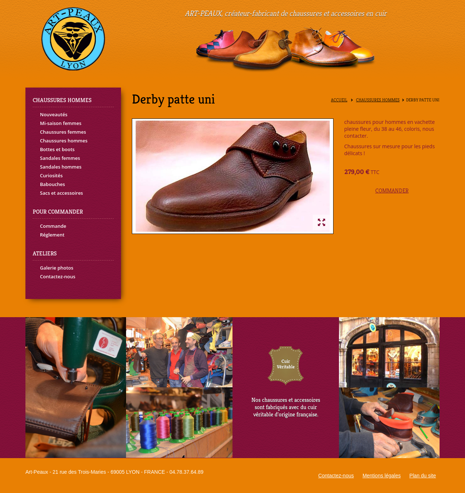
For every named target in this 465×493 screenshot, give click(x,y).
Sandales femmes (60, 158)
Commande (53, 226)
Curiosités (51, 175)
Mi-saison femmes (60, 123)
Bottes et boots (57, 149)
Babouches (52, 184)
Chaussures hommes (64, 140)
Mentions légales (382, 475)
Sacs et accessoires (61, 193)
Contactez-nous (57, 276)
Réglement (52, 234)
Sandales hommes (60, 166)
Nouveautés (54, 114)
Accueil (339, 100)
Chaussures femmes (63, 132)
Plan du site (422, 475)
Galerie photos (56, 267)
